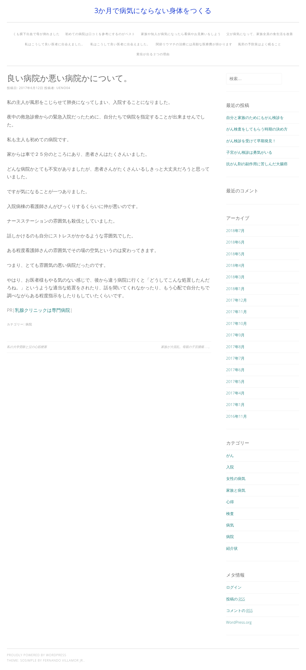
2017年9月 (235, 334)
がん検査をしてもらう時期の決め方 (257, 128)
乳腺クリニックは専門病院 (42, 310)
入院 (230, 466)
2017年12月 (236, 300)
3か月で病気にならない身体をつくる (153, 10)
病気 (230, 525)
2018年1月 (235, 288)
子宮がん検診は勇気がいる (249, 152)
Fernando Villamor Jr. (63, 660)
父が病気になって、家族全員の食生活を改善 (259, 34)
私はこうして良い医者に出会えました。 (55, 44)
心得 (230, 501)
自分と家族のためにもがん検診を (255, 117)
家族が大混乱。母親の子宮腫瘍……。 (186, 347)
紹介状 (232, 548)
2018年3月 (235, 276)
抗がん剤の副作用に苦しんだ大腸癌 (257, 163)
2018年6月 (235, 242)
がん (230, 455)
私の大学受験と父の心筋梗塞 (27, 347)
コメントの (239, 610)
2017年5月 (235, 381)
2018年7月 (235, 230)
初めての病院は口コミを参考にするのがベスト (100, 34)
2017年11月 (236, 311)
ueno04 (63, 88)
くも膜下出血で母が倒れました (36, 34)
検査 (230, 513)
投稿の (235, 598)
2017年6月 (235, 369)
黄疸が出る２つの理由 (153, 54)
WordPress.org (239, 622)
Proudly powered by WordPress (36, 655)
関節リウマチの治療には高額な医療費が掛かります (194, 44)
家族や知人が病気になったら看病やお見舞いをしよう (181, 34)
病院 (29, 324)
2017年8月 (235, 346)
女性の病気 (235, 478)
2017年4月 (235, 393)
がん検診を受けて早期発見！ (251, 140)
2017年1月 (235, 404)
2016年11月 (236, 416)
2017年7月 (235, 358)
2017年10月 (236, 323)
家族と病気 (235, 490)
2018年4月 (235, 265)
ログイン (234, 587)
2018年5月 (235, 253)
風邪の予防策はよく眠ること (259, 44)
